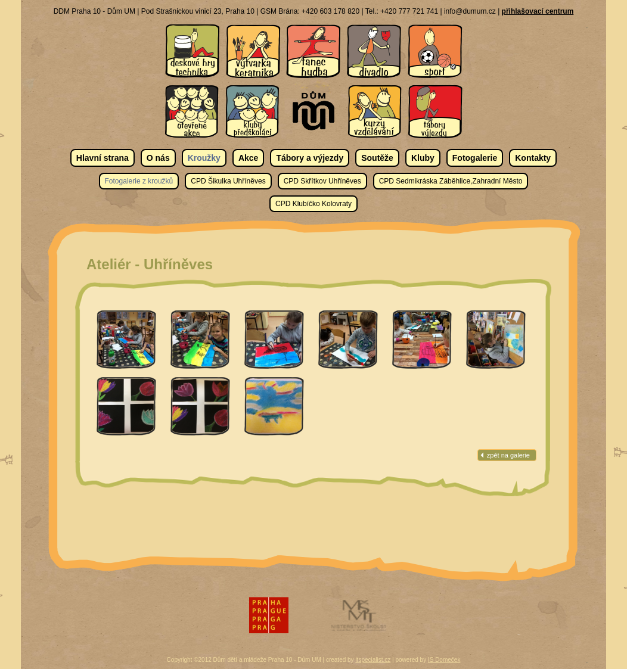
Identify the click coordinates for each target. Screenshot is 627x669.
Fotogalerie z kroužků (139, 181)
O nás (158, 158)
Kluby (422, 158)
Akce (248, 158)
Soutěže (377, 158)
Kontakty (533, 158)
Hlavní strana (102, 158)
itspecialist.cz (372, 659)
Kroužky (204, 158)
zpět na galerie (508, 455)
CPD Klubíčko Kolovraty (313, 204)
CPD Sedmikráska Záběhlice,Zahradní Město (451, 181)
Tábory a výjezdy (309, 158)
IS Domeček (444, 659)
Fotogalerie (474, 158)
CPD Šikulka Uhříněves (228, 181)
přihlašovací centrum (538, 11)
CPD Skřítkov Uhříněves (322, 181)
